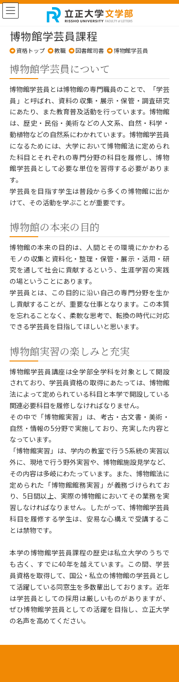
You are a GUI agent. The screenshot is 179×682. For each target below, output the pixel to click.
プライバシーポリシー (89, 658)
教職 (60, 50)
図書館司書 (89, 50)
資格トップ (30, 50)
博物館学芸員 (131, 50)
